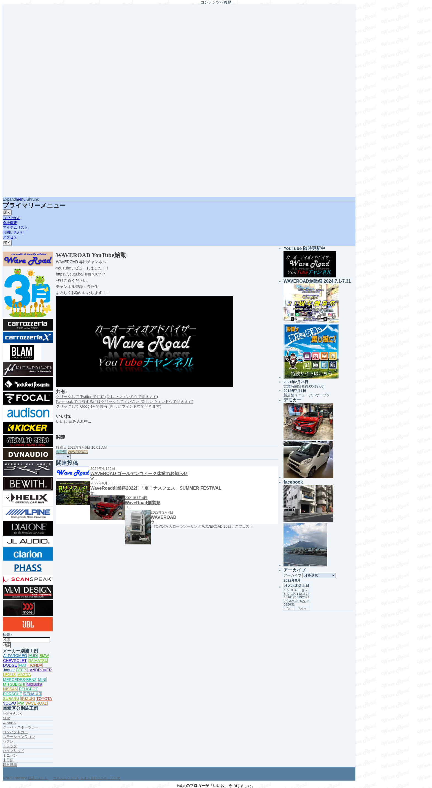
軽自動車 (10, 765)
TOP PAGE (11, 218)
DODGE (10, 665)
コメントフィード (66, 778)
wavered (9, 723)
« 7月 (287, 608)
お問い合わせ (13, 233)
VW (21, 703)
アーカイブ (292, 575)
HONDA (35, 665)
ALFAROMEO (15, 655)
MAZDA (24, 674)
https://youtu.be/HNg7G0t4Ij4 (81, 274)
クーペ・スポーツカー (21, 727)
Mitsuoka (34, 684)
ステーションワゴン (19, 737)
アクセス (10, 237)
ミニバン (10, 755)
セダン (8, 741)
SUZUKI (28, 698)
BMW (44, 655)
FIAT (23, 665)
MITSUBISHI (14, 684)
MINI (42, 679)
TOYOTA (44, 698)
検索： (8, 635)
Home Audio (12, 713)
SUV (6, 718)
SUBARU (11, 698)
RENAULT (32, 694)
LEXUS (9, 674)
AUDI (33, 655)
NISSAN (10, 689)
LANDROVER (40, 670)
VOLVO (9, 703)
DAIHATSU (37, 660)
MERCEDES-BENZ (20, 679)
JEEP (21, 670)
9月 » (302, 608)
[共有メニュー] (63, 456)
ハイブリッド (13, 751)
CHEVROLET (15, 660)
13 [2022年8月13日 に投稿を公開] (304, 593)
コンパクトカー (15, 732)
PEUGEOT (28, 689)
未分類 (8, 760)
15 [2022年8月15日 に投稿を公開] (285, 597)
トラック (10, 746)
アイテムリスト (15, 228)
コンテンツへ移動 (216, 2)
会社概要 (10, 223)
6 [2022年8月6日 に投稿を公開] (303, 590)
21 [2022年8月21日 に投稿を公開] (307, 597)
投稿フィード (38, 778)
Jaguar (9, 670)
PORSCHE (12, 694)
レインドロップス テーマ (100, 778)
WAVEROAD (36, 703)
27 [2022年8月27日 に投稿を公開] (304, 600)
